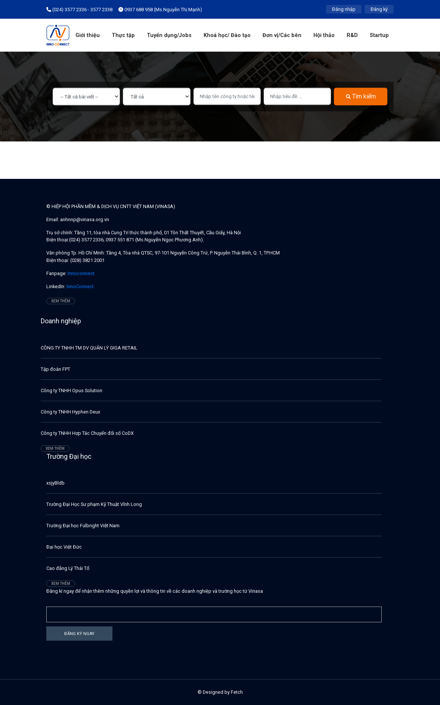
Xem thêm (60, 301)
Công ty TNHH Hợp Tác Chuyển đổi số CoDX (87, 433)
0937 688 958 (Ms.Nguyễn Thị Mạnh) (160, 9)
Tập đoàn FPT (55, 369)
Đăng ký (379, 9)
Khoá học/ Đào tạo (227, 35)
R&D (352, 35)
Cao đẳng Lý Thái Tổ (67, 568)
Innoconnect (80, 273)
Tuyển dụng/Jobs (169, 35)
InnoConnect (79, 286)
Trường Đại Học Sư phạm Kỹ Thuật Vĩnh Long (94, 504)
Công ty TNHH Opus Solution (71, 390)
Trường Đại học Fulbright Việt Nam (83, 525)
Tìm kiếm (361, 96)
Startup (379, 35)
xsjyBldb (55, 483)
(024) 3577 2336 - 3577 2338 (79, 9)
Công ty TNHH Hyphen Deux (70, 412)
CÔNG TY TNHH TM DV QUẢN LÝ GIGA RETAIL (89, 348)
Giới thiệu (87, 35)
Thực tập (123, 35)
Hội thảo (324, 35)
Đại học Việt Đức (64, 547)
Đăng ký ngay (79, 633)
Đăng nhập (344, 9)
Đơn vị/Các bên (282, 35)
